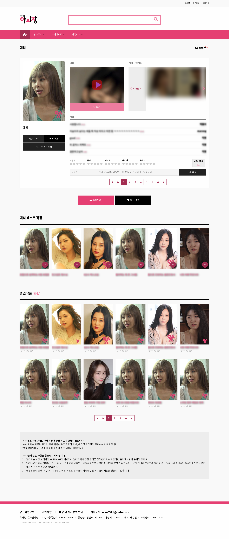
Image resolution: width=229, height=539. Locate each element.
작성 (192, 172)
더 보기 (96, 107)
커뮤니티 (77, 34)
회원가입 (196, 3)
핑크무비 (38, 34)
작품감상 (33, 139)
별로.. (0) (133, 200)
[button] (203, 89)
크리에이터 (58, 34)
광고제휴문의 (27, 512)
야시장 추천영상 (44, 147)
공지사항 (205, 3)
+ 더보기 (137, 88)
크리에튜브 (201, 48)
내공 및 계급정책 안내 (71, 512)
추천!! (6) (96, 200)
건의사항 (47, 512)
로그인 (187, 3)
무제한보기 (54, 139)
